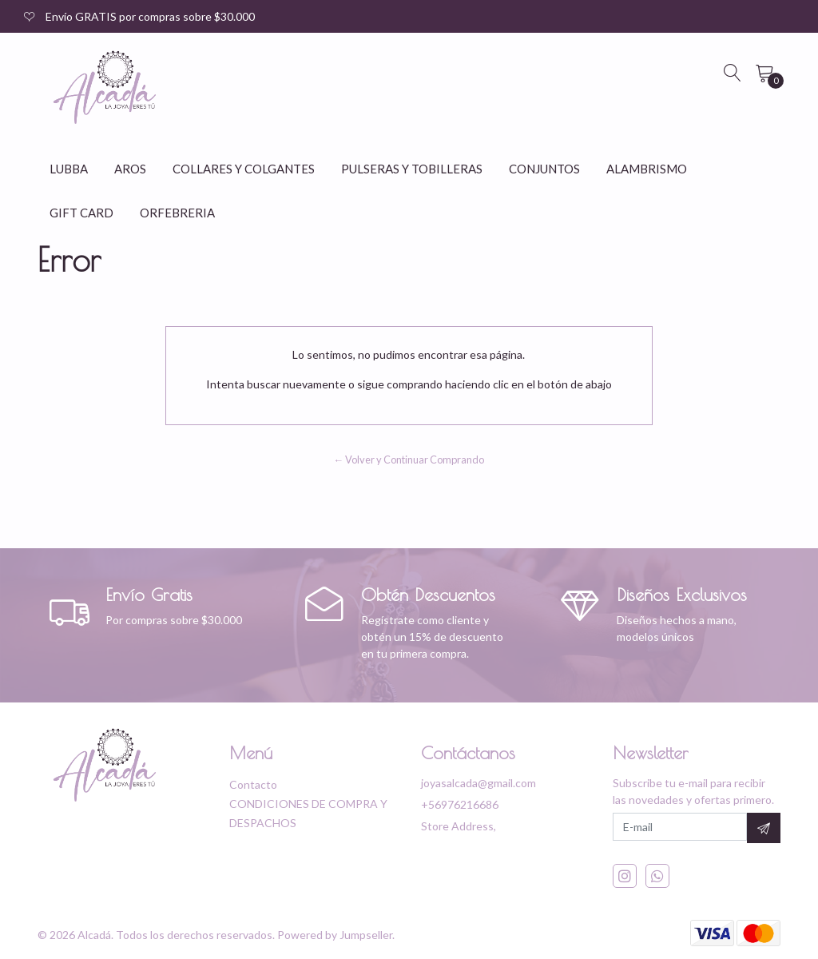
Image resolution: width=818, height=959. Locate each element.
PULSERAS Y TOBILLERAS (411, 168)
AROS (130, 168)
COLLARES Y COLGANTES (244, 168)
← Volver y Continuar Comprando (409, 459)
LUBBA (69, 168)
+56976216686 (459, 804)
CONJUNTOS (544, 168)
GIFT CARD (81, 212)
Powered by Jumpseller (334, 934)
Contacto (253, 784)
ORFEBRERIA (177, 212)
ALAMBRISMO (646, 168)
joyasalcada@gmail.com (478, 783)
